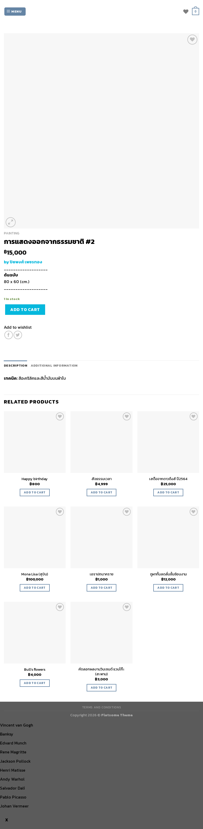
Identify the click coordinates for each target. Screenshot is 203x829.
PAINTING (11, 233)
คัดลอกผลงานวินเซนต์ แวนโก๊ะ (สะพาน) (101, 671)
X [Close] (6, 820)
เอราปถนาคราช (101, 574)
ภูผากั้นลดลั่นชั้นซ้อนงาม (168, 574)
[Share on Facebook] (8, 335)
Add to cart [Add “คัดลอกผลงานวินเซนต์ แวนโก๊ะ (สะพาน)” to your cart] (102, 687)
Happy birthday (35, 478)
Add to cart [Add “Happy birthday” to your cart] (35, 492)
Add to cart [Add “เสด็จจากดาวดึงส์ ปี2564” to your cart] (168, 492)
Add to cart (25, 309)
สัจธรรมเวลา (101, 478)
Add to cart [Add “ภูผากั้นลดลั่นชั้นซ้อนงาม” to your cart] (168, 587)
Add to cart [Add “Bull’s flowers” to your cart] (35, 683)
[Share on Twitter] (18, 335)
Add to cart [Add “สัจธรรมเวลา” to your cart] (102, 492)
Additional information (54, 365)
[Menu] (15, 11)
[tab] (15, 365)
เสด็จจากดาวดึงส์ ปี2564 (168, 478)
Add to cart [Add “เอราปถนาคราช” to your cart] (102, 587)
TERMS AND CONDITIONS (101, 707)
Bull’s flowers (34, 669)
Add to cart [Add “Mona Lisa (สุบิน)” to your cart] (35, 587)
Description (15, 365)
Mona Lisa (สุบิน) (34, 574)
